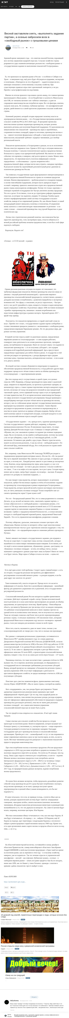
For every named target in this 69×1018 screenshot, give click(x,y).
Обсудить (34, 997)
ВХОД (52, 2)
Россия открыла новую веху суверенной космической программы (27, 946)
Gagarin (3, 949)
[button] (66, 2)
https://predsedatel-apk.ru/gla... (15, 882)
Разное (6, 887)
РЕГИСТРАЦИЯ (59, 2)
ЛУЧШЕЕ (11, 6)
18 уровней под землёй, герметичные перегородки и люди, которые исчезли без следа (34, 916)
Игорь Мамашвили (10, 978)
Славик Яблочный (6, 919)
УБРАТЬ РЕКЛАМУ (28, 6)
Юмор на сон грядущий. (15, 975)
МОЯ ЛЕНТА (4, 6)
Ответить (12, 1010)
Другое (13, 887)
